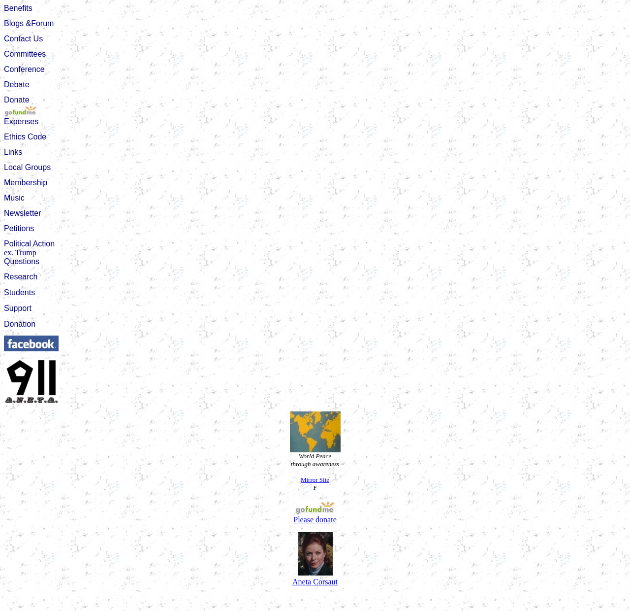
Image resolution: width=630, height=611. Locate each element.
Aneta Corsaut (315, 581)
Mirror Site (315, 479)
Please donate (315, 516)
